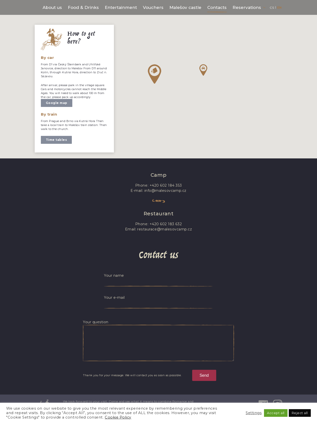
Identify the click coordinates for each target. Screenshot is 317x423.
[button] (154, 74)
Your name (114, 275)
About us (52, 7)
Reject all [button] (300, 413)
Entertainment (121, 7)
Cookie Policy (118, 417)
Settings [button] (254, 413)
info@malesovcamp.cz (165, 190)
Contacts (217, 7)
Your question (95, 322)
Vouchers (153, 7)
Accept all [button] (275, 413)
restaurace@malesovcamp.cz (164, 229)
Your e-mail (114, 297)
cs (272, 7)
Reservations (247, 7)
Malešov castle (185, 7)
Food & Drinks (83, 7)
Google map (56, 103)
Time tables (56, 140)
